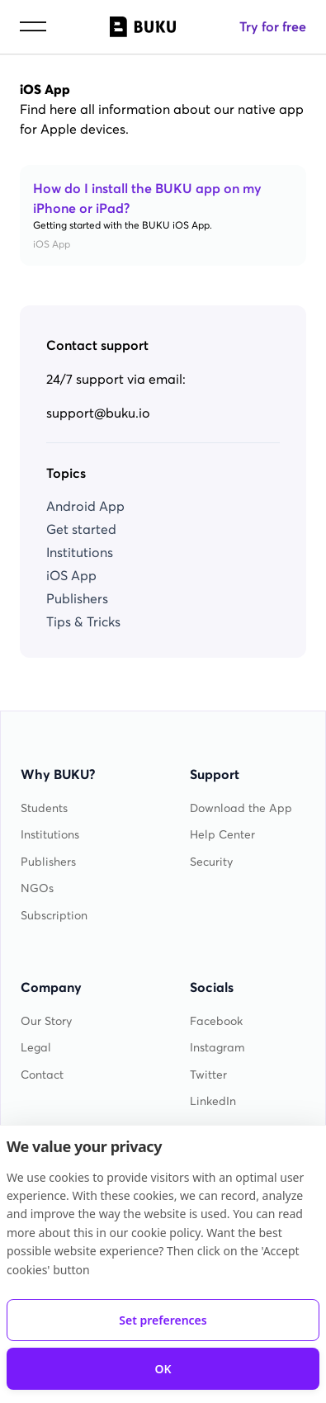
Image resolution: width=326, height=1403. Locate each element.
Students (44, 808)
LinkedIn (213, 1101)
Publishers (77, 598)
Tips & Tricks (83, 621)
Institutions (79, 552)
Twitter (208, 1075)
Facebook (216, 1021)
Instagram (217, 1048)
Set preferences (162, 1320)
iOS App (71, 575)
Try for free (272, 26)
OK (162, 1369)
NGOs (37, 888)
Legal (36, 1048)
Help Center (222, 835)
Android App (85, 506)
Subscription (54, 916)
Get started (81, 529)
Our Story (46, 1021)
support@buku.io (98, 412)
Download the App (241, 808)
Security (211, 862)
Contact (42, 1075)
